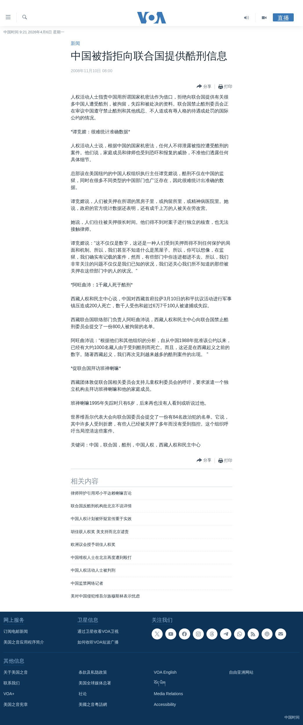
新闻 (75, 43)
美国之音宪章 (15, 704)
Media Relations (168, 693)
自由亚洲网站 (241, 672)
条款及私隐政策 (93, 672)
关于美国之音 (15, 672)
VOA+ (8, 693)
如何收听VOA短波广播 (98, 642)
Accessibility (165, 704)
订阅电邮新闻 (15, 631)
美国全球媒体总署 (95, 683)
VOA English (165, 672)
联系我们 (11, 683)
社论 (83, 693)
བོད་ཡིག (160, 683)
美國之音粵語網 (93, 704)
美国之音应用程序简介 (23, 642)
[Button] (204, 86)
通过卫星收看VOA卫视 (98, 631)
